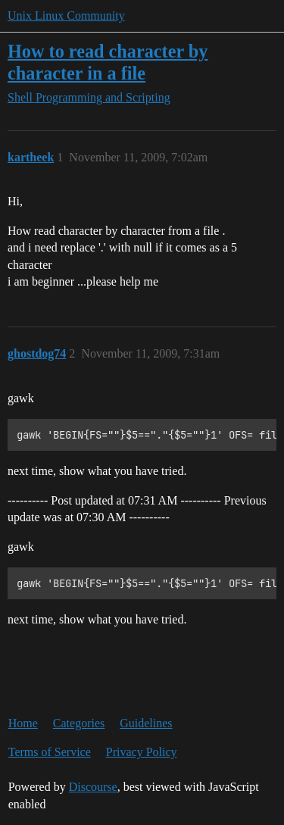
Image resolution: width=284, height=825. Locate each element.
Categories (79, 723)
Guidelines (146, 723)
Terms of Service (49, 751)
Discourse (93, 786)
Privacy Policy (141, 751)
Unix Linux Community (66, 15)
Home (23, 723)
